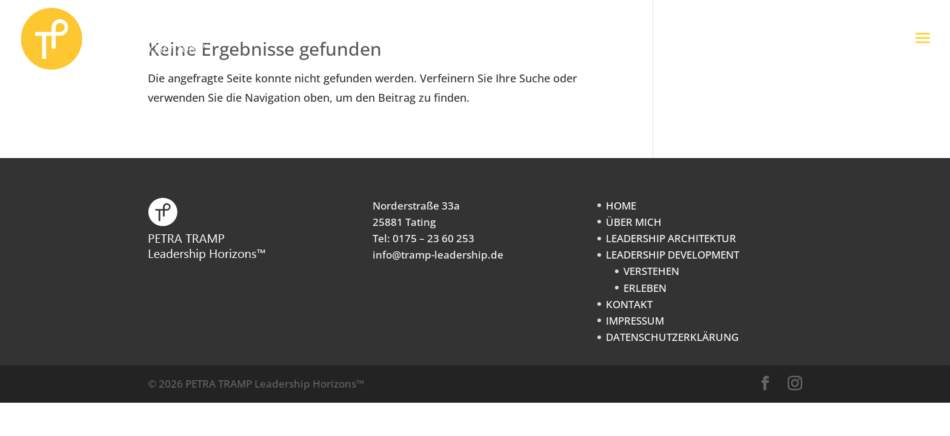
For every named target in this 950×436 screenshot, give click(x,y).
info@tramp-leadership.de (438, 255)
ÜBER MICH (634, 222)
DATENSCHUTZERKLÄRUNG (672, 337)
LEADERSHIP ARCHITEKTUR (671, 238)
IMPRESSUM (635, 321)
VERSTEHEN (651, 271)
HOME (621, 206)
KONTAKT (629, 304)
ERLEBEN (644, 288)
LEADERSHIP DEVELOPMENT (672, 255)
